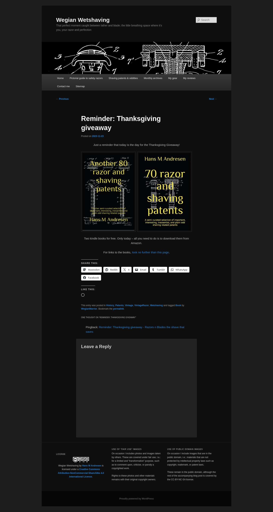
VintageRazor (141, 305)
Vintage (129, 305)
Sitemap (80, 86)
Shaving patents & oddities (123, 78)
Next (213, 99)
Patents (119, 305)
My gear (172, 78)
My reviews (189, 78)
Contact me (63, 86)
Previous (62, 99)
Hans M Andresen (91, 465)
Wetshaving (156, 305)
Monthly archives (153, 78)
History (110, 305)
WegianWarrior (89, 308)
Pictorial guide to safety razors (86, 78)
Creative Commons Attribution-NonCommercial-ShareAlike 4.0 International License (81, 473)
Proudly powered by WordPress (136, 498)
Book (178, 305)
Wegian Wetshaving (83, 20)
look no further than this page (150, 252)
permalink (118, 308)
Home (60, 78)
